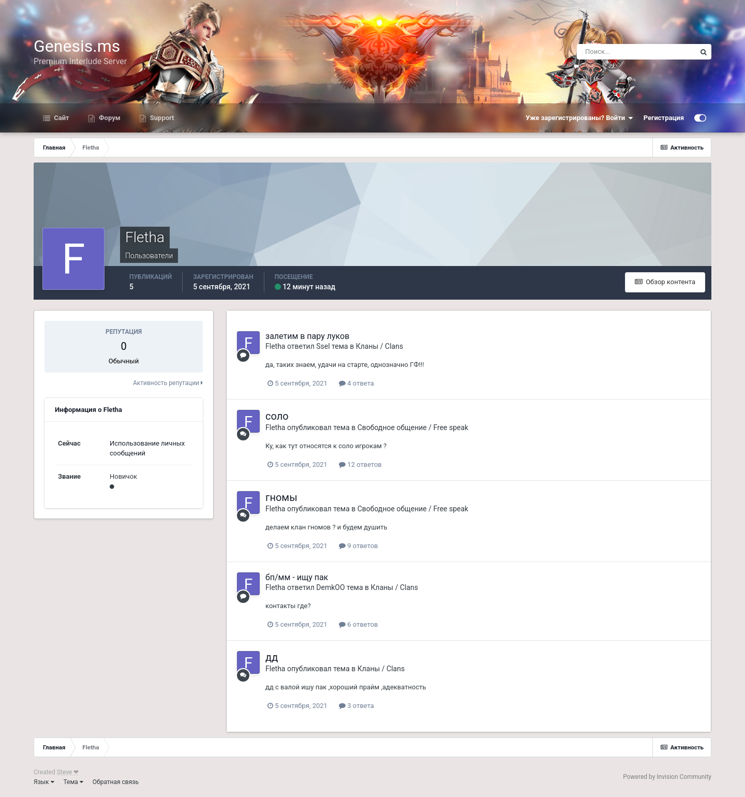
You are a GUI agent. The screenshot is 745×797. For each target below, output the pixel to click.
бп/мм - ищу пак (296, 577)
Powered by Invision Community (667, 776)
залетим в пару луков (307, 336)
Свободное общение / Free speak (412, 427)
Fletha (275, 346)
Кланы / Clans (379, 346)
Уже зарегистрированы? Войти (579, 118)
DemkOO (330, 587)
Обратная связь (116, 782)
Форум (109, 118)
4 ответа (356, 383)
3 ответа (356, 706)
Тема (73, 782)
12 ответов (360, 464)
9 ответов (358, 546)
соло (277, 416)
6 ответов (358, 624)
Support (161, 118)
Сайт (60, 118)
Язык (44, 782)
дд (271, 657)
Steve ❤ (68, 772)
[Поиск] (636, 52)
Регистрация (664, 118)
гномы (281, 497)
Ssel (323, 346)
